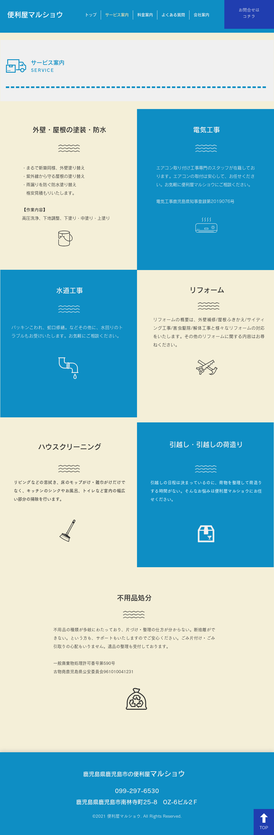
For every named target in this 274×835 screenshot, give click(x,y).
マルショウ (134, 773)
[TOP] (264, 822)
